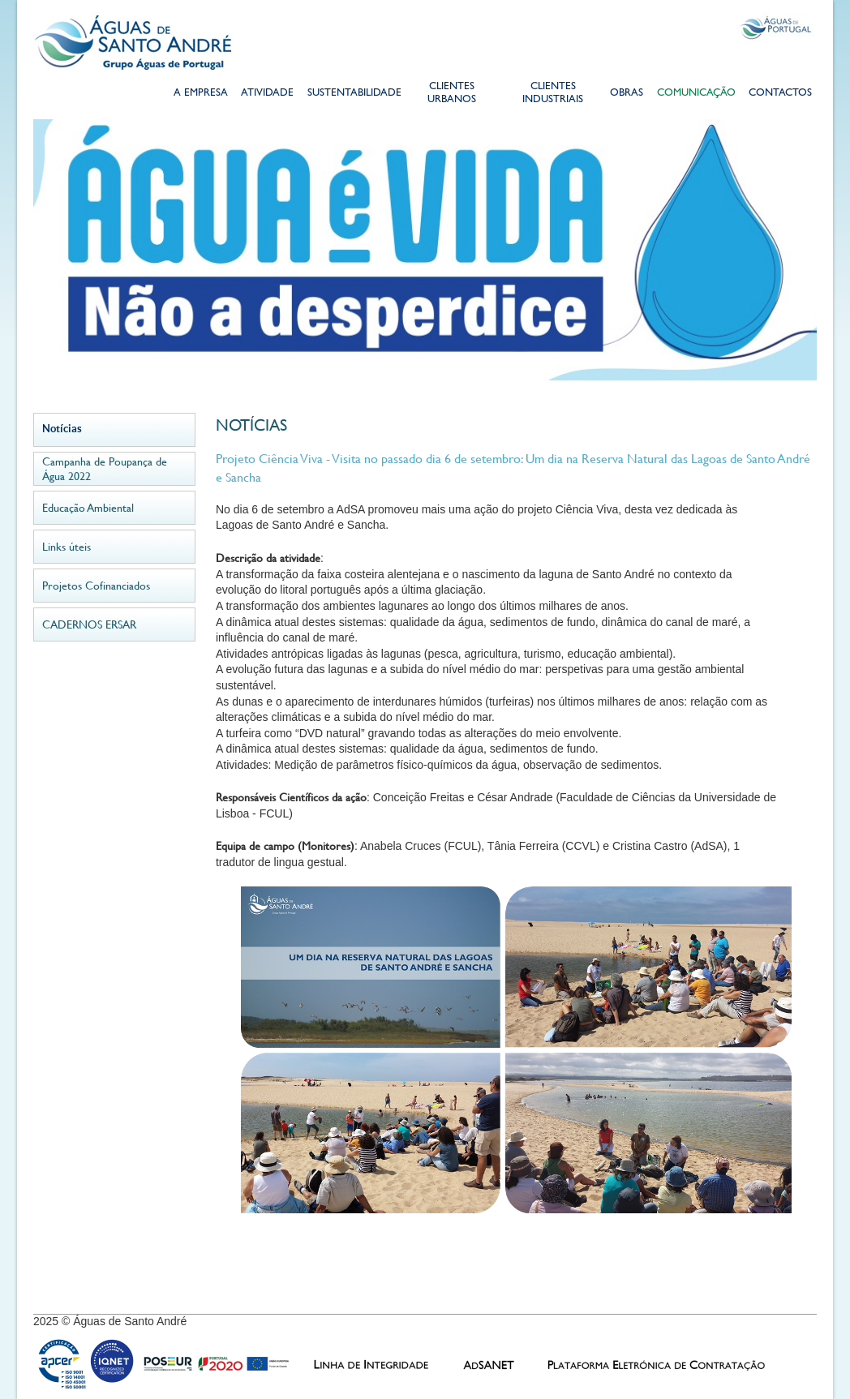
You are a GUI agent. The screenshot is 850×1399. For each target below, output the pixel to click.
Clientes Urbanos (451, 93)
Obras (626, 93)
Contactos (780, 93)
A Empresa (201, 93)
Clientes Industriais (552, 93)
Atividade (267, 93)
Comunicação (696, 93)
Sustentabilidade (353, 93)
